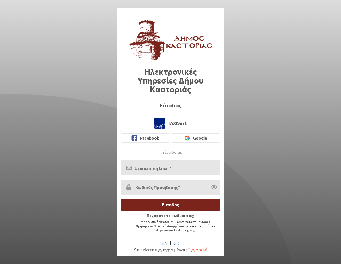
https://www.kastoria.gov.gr (175, 230)
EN (165, 243)
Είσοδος (170, 204)
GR (176, 243)
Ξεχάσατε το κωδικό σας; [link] (171, 215)
